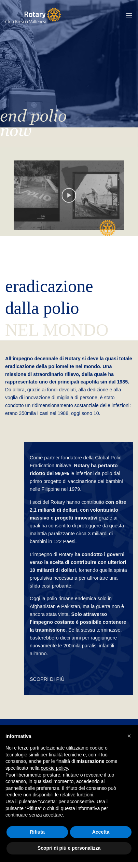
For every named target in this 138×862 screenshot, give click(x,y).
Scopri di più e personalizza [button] (69, 848)
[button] (129, 15)
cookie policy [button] (54, 768)
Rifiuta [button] (37, 832)
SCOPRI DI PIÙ (47, 679)
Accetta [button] (101, 832)
